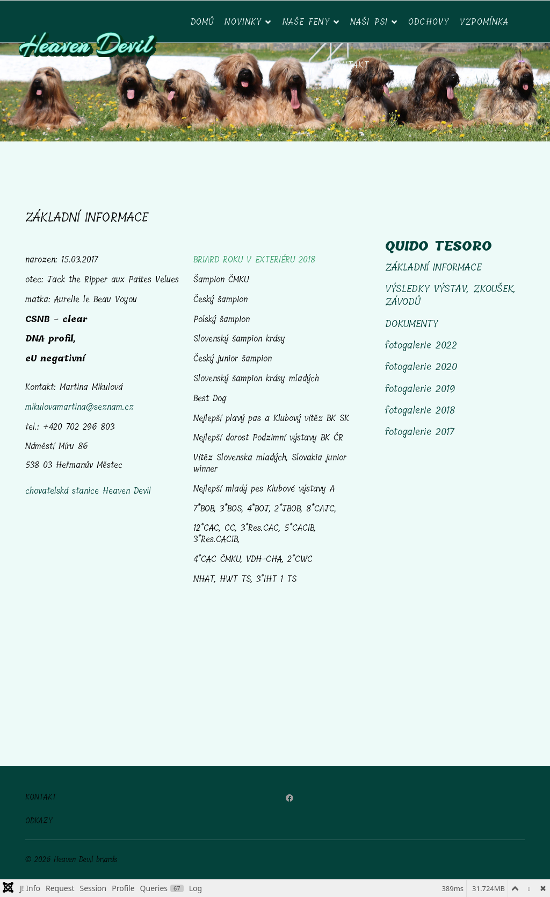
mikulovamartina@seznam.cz (79, 407)
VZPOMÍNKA (484, 22)
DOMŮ (202, 22)
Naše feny (306, 22)
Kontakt (350, 65)
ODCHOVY (428, 22)
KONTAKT (40, 797)
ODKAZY (39, 821)
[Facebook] (289, 798)
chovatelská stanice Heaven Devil (88, 490)
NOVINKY (243, 22)
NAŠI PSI (369, 22)
